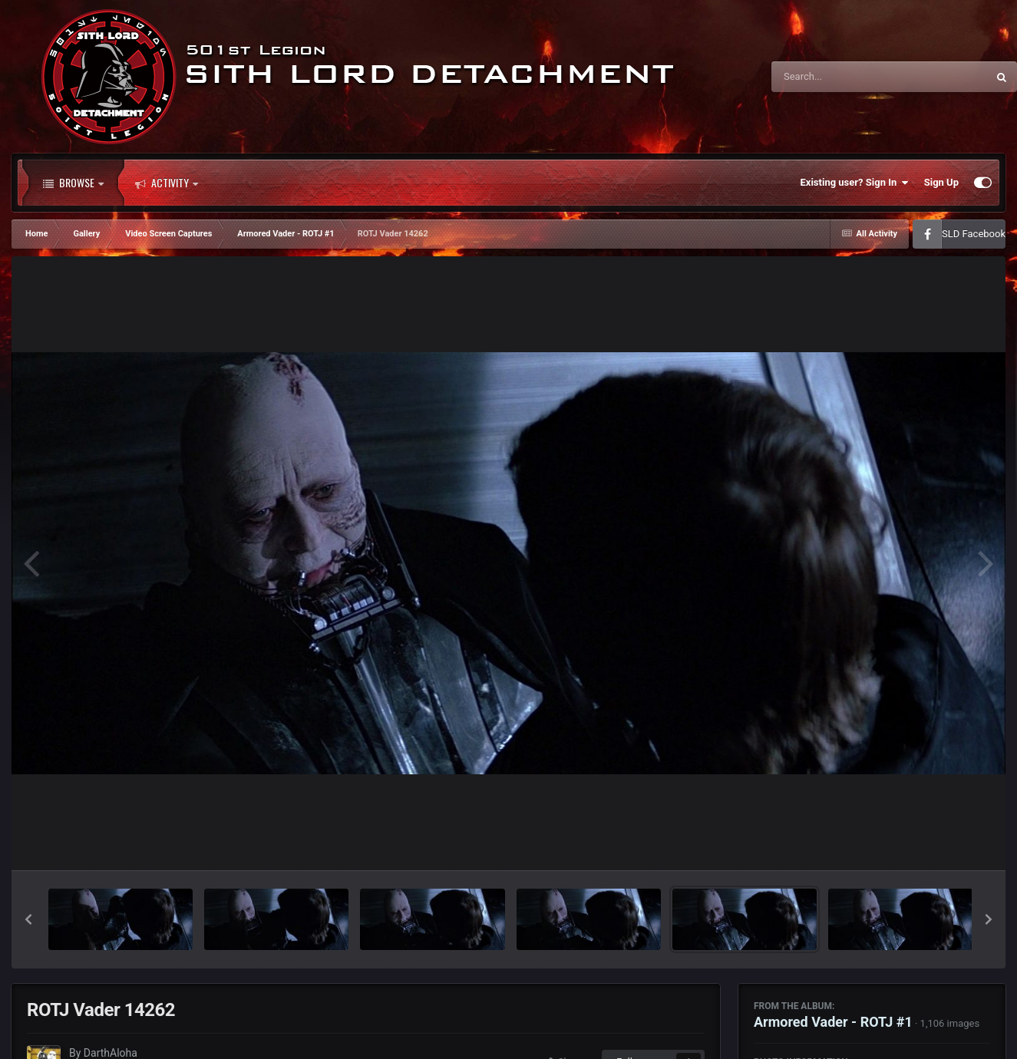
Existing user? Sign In (855, 183)
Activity (166, 183)
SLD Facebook (973, 233)
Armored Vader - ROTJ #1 (833, 1022)
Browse (73, 183)
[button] (28, 919)
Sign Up (941, 182)
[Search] (840, 76)
